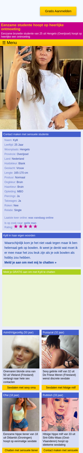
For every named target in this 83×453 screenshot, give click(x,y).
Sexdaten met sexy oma (21, 387)
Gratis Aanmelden (58, 11)
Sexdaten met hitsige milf (60, 387)
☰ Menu (9, 42)
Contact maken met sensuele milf (61, 451)
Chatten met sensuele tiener (21, 450)
